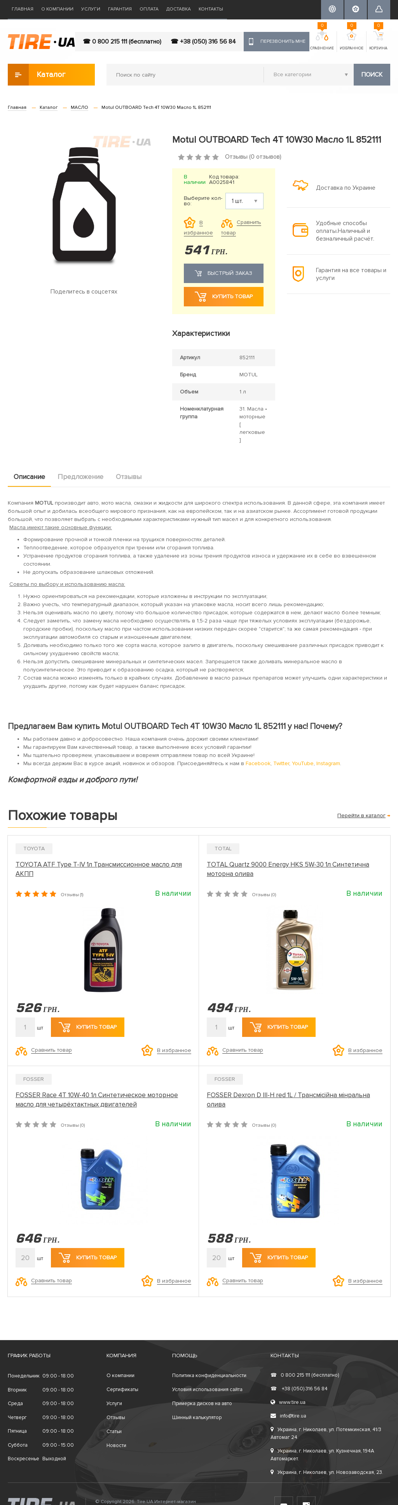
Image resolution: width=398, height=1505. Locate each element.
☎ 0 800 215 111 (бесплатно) (122, 41)
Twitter (281, 763)
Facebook (258, 763)
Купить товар (224, 296)
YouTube (303, 763)
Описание (29, 476)
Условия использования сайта (207, 1389)
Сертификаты (122, 1389)
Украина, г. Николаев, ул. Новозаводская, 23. (327, 1472)
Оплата (149, 9)
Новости (116, 1445)
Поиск (371, 75)
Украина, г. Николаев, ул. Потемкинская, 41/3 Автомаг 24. (326, 1433)
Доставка (178, 9)
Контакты (211, 9)
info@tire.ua (288, 1416)
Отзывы (128, 476)
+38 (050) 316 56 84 (299, 1389)
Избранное (351, 41)
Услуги (90, 9)
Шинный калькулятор (197, 1417)
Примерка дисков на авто (202, 1403)
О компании (57, 9)
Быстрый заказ (223, 273)
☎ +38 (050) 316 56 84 (203, 41)
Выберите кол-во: (203, 201)
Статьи (114, 1431)
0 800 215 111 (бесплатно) (305, 1375)
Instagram (328, 763)
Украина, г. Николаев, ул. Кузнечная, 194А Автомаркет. (322, 1455)
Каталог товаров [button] (37, 75)
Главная (22, 9)
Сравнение (322, 41)
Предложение (80, 476)
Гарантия (120, 9)
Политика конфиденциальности (209, 1375)
